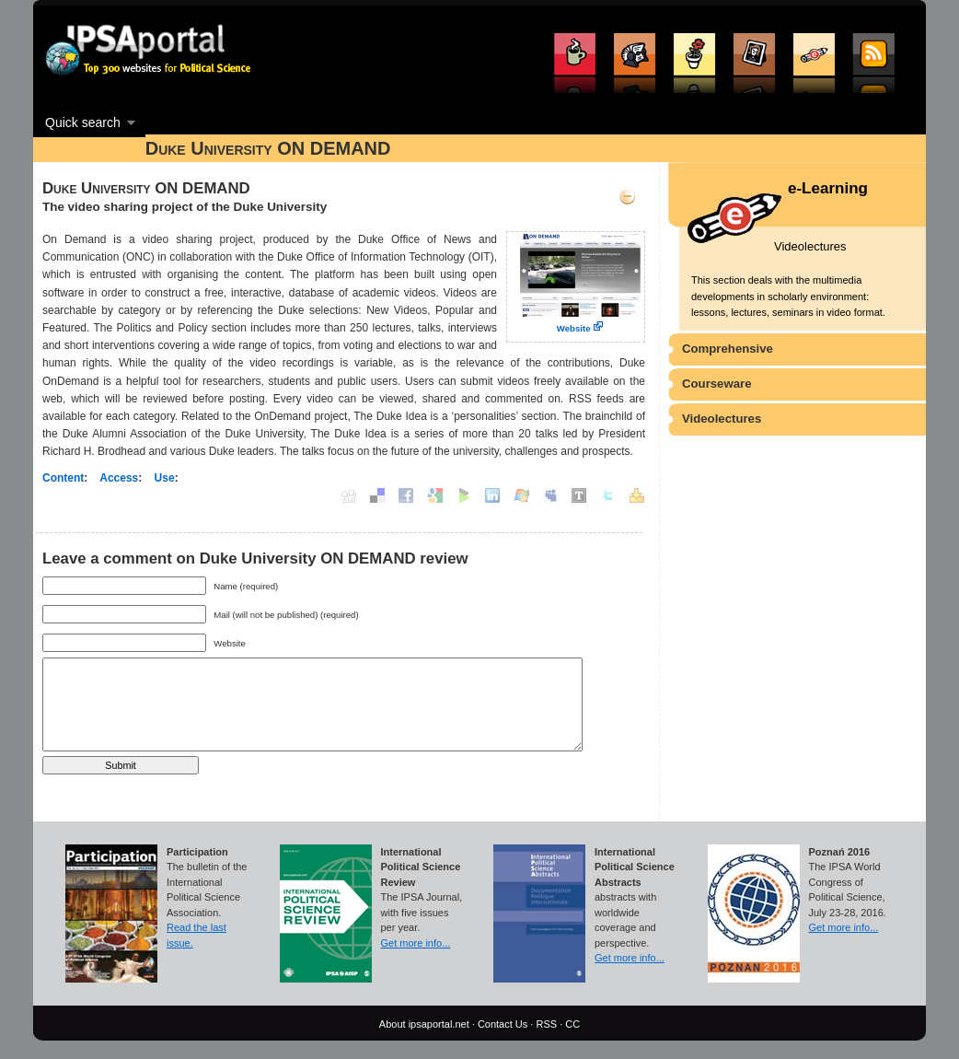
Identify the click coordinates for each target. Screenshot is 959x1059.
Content (63, 477)
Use (165, 477)
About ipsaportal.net (424, 1024)
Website (574, 328)
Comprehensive (727, 348)
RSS (546, 1024)
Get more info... (416, 942)
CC (572, 1024)
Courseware (717, 383)
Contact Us (502, 1024)
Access (118, 477)
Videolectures (721, 418)
